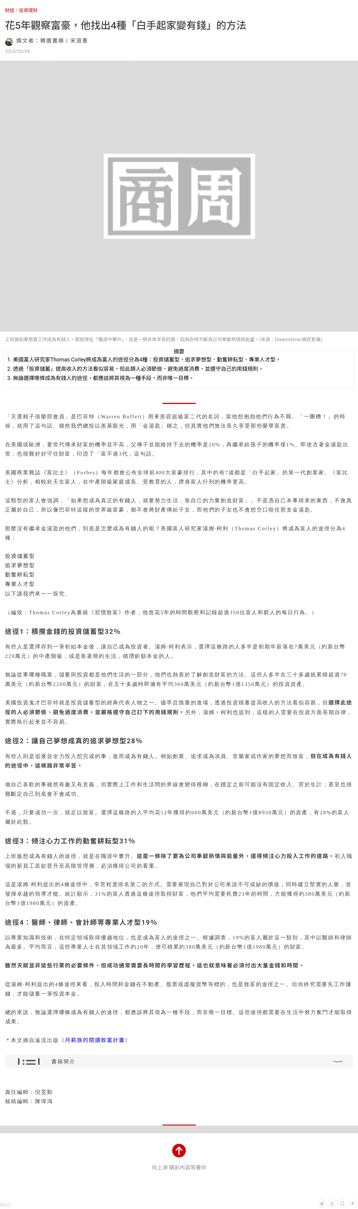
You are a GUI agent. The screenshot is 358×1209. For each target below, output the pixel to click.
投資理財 (28, 10)
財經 (9, 10)
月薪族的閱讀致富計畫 (95, 1040)
